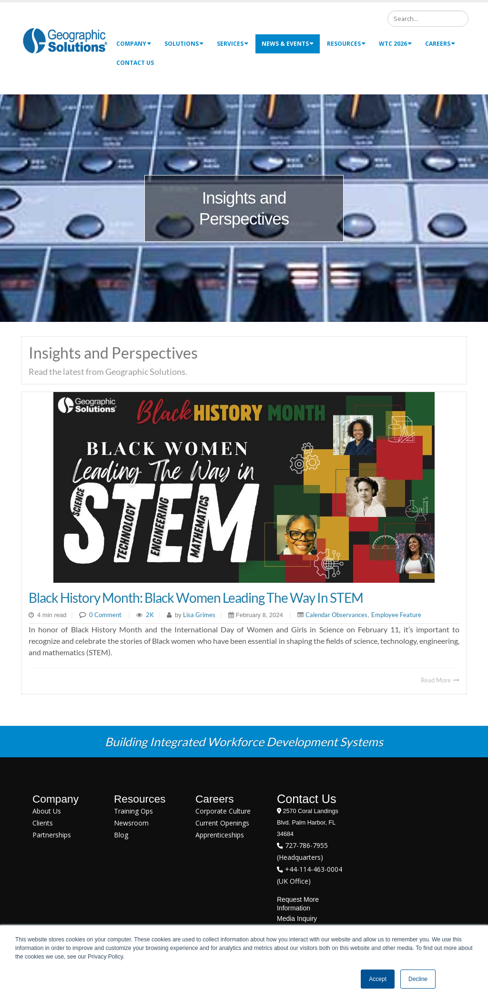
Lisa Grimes (198, 615)
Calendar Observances (336, 615)
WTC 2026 (395, 44)
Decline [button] (417, 979)
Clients (42, 822)
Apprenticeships (219, 834)
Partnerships (51, 834)
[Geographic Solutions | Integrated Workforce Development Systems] (65, 40)
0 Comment (105, 615)
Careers (440, 44)
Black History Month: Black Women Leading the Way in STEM (196, 597)
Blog (121, 834)
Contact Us (135, 63)
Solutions (183, 44)
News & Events (288, 44)
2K (150, 615)
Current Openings (222, 822)
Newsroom (131, 822)
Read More (440, 680)
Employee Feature (396, 615)
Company (133, 44)
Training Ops (133, 810)
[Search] (427, 18)
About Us (46, 810)
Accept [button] (377, 979)
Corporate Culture (223, 810)
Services (232, 44)
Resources (346, 44)
